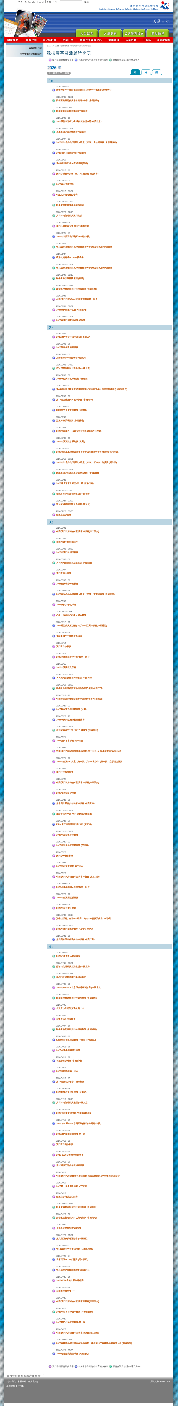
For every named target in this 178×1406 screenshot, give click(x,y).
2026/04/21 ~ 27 (63, 1245)
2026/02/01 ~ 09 (63, 354)
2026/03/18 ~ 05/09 (64, 685)
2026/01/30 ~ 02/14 (64, 285)
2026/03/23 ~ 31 (63, 800)
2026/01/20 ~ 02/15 (64, 212)
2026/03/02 (61, 538)
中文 (20, 1)
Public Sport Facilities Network (134, 32)
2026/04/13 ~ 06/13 (64, 1099)
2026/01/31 (61, 296)
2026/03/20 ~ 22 (63, 706)
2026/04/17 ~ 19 (63, 1130)
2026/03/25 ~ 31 (63, 842)
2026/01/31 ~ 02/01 (64, 306)
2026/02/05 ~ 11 (63, 386)
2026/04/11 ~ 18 (63, 1047)
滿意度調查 (163, 40)
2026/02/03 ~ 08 (63, 375)
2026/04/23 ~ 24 (63, 1266)
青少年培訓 (49, 40)
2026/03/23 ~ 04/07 (64, 810)
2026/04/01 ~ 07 (63, 953)
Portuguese (30, 1)
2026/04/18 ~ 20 (63, 1162)
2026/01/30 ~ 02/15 (64, 275)
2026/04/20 (61, 1225)
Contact (55, 1)
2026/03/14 (61, 643)
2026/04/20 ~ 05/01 (64, 1235)
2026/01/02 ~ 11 (63, 118)
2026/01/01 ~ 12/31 (64, 97)
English (40, 1)
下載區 (147, 40)
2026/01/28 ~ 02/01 (64, 264)
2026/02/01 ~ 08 (63, 344)
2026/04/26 (61, 1319)
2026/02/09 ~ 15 (63, 438)
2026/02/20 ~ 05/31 (64, 469)
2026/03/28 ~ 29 (63, 884)
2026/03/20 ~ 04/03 (64, 727)
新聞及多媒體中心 (91, 40)
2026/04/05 (61, 1005)
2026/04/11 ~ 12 (63, 1057)
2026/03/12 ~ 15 (63, 622)
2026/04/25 (61, 1298)
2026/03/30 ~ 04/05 (64, 925)
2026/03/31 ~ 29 (63, 936)
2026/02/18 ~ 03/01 (64, 459)
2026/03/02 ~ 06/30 (64, 549)
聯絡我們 (11, 1381)
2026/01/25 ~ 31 (63, 233)
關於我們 (13, 40)
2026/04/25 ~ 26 (63, 1277)
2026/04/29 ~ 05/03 (64, 1350)
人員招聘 (130, 40)
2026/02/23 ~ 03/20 (64, 490)
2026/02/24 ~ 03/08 (64, 501)
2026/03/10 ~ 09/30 (64, 612)
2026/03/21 (61, 737)
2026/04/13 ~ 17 (63, 1078)
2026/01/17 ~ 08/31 (64, 191)
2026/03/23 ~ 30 (63, 821)
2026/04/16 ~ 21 (63, 1120)
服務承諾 (32, 1381)
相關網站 (22, 1381)
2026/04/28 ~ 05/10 (64, 1340)
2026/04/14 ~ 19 (63, 1109)
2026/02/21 (61, 480)
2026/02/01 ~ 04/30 (64, 365)
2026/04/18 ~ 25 (63, 1141)
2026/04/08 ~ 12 (63, 1036)
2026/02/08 (61, 417)
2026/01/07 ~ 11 (63, 139)
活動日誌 (68, 40)
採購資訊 (113, 40)
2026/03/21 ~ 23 (63, 758)
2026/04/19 (61, 1172)
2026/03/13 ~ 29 (63, 632)
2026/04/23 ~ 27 (63, 1256)
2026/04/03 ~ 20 (63, 984)
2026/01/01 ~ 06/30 (64, 107)
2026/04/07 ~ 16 (63, 1026)
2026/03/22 (61, 779)
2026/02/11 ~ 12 (63, 448)
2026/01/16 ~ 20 (63, 181)
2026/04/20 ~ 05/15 (64, 1204)
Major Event (86, 32)
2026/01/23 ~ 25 (63, 222)
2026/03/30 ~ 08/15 (64, 915)
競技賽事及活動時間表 (31, 54)
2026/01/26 (61, 243)
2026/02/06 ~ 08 (63, 396)
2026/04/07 (61, 1015)
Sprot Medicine (157, 32)
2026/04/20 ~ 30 (63, 1214)
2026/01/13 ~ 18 (63, 170)
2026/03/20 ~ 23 (63, 716)
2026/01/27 (61, 254)
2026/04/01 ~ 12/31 (64, 973)
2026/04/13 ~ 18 (63, 1089)
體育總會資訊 (31, 40)
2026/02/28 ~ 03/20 (64, 511)
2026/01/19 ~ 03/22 (64, 202)
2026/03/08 (61, 601)
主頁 (48, 1)
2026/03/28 (61, 852)
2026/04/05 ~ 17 (63, 994)
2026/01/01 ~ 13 (63, 86)
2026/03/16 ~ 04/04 (64, 674)
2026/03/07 (61, 570)
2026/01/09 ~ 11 (63, 149)
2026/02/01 (61, 333)
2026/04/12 (61, 1068)
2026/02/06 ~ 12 (63, 407)
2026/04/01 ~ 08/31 (64, 963)
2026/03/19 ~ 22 (63, 695)
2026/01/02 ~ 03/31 (64, 128)
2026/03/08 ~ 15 (63, 591)
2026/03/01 (61, 528)
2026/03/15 (61, 664)
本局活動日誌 (35, 48)
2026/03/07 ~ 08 (63, 580)
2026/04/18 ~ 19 (63, 1151)
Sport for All (110, 32)
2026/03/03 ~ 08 (63, 559)
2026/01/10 (61, 160)
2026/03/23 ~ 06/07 (64, 831)
